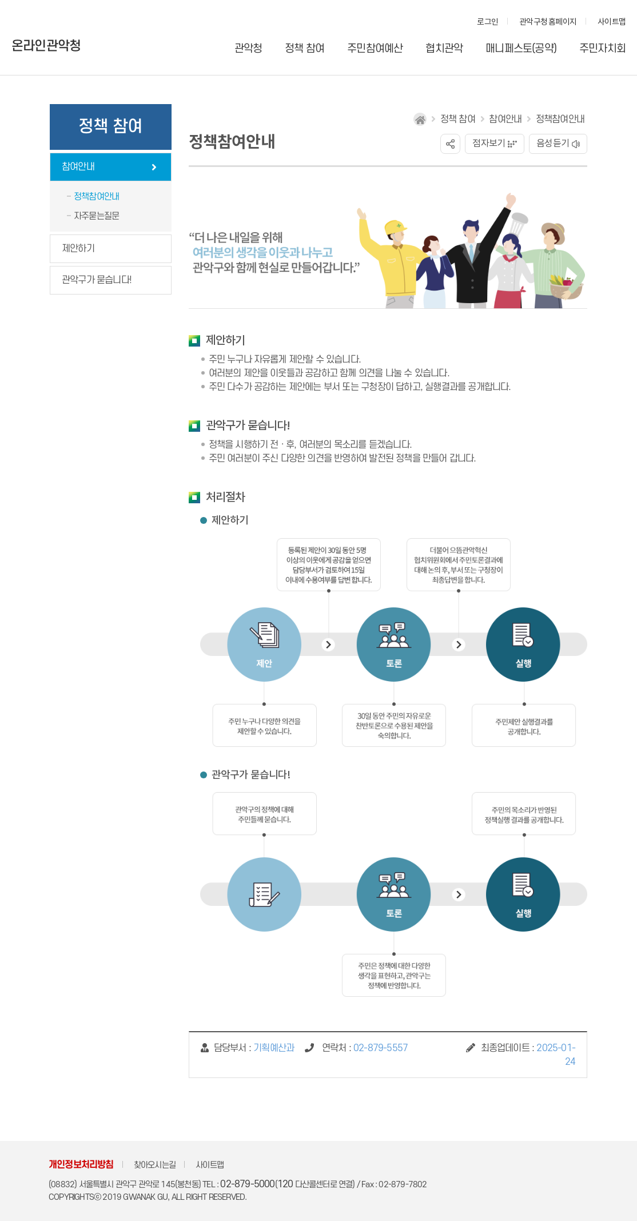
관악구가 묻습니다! (97, 280)
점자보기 (488, 143)
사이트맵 (612, 22)
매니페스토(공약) (520, 49)
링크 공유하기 (450, 144)
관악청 (248, 49)
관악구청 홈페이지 (547, 22)
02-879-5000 (247, 1184)
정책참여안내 (96, 197)
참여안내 (78, 167)
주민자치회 (602, 49)
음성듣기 (552, 143)
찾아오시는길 (155, 1165)
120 (285, 1184)
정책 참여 (304, 49)
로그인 (487, 22)
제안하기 (78, 249)
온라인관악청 (46, 46)
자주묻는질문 (96, 216)
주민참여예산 (375, 49)
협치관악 (444, 49)
